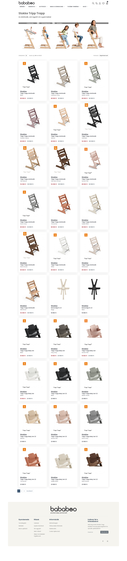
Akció (85, 6)
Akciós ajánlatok (23, 529)
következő (29, 491)
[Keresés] (93, 3)
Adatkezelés (52, 529)
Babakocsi (32, 6)
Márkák (23, 6)
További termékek (73, 6)
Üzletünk (36, 523)
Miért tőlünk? (37, 532)
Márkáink (21, 526)
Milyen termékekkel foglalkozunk (39, 535)
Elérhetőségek (53, 523)
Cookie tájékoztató (54, 532)
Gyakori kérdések (39, 526)
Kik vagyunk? (37, 529)
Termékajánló (22, 523)
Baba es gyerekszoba (57, 6)
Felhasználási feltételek (55, 526)
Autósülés (43, 6)
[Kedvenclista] (103, 3)
